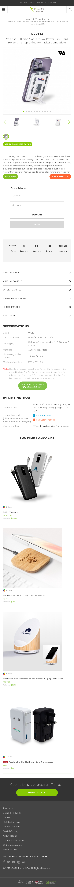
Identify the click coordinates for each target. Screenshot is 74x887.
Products (7, 808)
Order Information (12, 845)
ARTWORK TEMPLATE (37, 298)
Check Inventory (60, 177)
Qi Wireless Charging (41, 19)
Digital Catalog (10, 831)
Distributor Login (12, 822)
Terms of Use (10, 849)
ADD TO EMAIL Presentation (18, 144)
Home (27, 19)
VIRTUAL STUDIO (37, 272)
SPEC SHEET (37, 315)
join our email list (37, 793)
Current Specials (11, 826)
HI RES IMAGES (37, 306)
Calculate (37, 215)
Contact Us (9, 817)
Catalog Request (12, 813)
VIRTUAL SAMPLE (37, 281)
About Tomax (10, 836)
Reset (37, 224)
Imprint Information (13, 840)
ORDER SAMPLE (37, 289)
